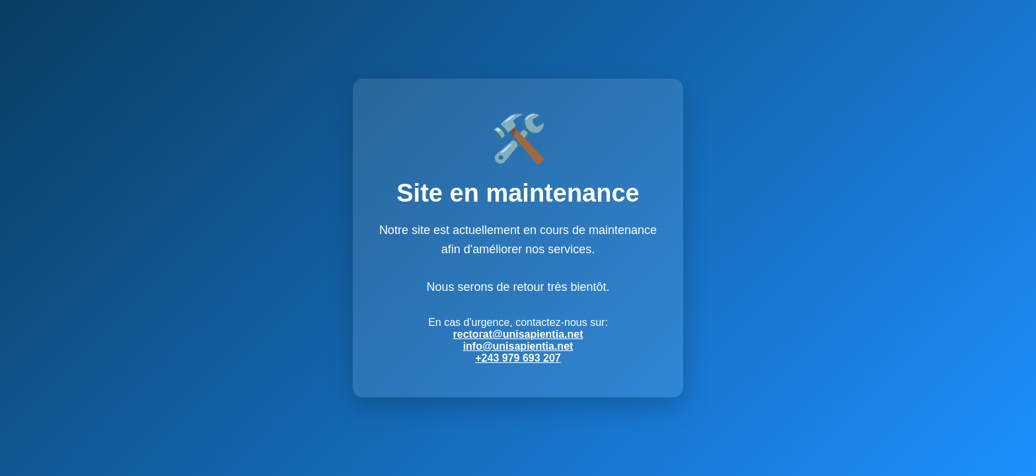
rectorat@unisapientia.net (518, 334)
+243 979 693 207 (517, 358)
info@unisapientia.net (518, 346)
